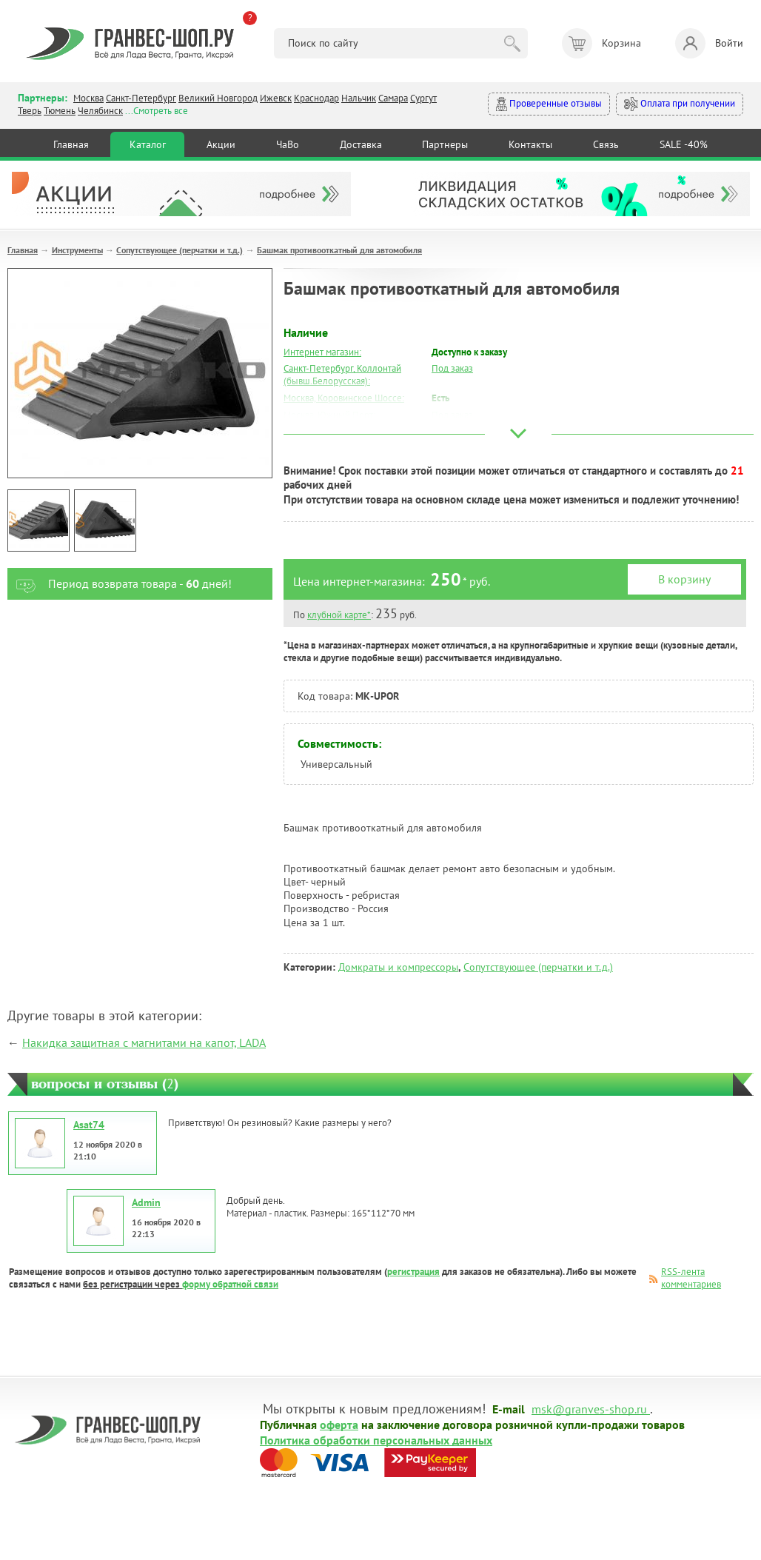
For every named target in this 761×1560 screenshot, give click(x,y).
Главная (71, 144)
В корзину (684, 579)
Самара (393, 98)
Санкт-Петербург (141, 98)
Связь (606, 144)
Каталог (148, 144)
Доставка (361, 144)
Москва (88, 98)
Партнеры (445, 144)
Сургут (423, 98)
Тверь (29, 110)
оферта (339, 1423)
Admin (146, 1202)
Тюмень (60, 110)
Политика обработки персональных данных (376, 1439)
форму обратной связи (230, 1284)
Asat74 (88, 1124)
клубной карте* (339, 615)
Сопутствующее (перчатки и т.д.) (179, 249)
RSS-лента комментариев (691, 1277)
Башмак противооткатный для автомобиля (339, 249)
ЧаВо (287, 144)
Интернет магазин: (322, 352)
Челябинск (100, 110)
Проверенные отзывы (549, 104)
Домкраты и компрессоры (398, 967)
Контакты (530, 144)
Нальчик (358, 98)
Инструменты (77, 249)
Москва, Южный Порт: (329, 415)
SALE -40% (684, 144)
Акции (221, 144)
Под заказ (452, 368)
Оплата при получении (679, 104)
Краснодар (316, 98)
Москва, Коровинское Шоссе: (344, 398)
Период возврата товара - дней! (119, 584)
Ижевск (276, 98)
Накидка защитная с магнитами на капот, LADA (144, 1042)
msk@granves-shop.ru (589, 1408)
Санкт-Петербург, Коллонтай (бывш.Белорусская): (342, 374)
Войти (709, 43)
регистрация (413, 1271)
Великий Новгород (218, 98)
